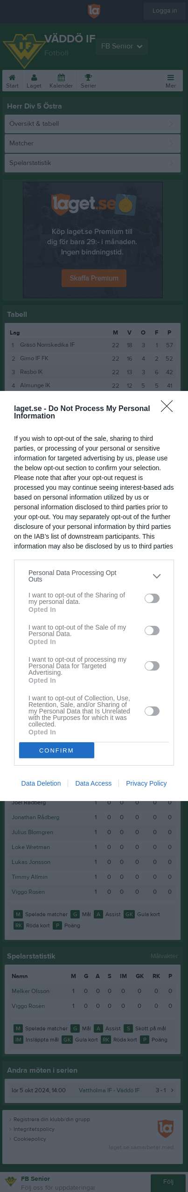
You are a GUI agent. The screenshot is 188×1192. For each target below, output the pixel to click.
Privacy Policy (146, 783)
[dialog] (94, 596)
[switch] (152, 598)
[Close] (170, 409)
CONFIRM (56, 750)
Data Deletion (41, 783)
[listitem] (94, 575)
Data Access (93, 783)
